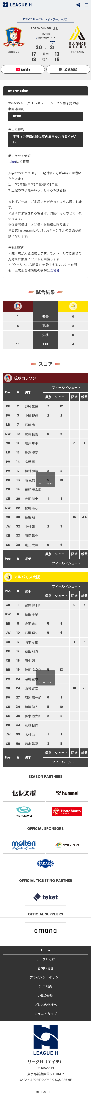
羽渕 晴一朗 (33, 697)
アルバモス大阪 (22, 577)
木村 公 (30, 734)
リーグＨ (17, 4)
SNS (78, 5)
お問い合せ (46, 968)
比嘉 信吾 (31, 434)
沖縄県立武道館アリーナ (46, 37)
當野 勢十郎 (33, 605)
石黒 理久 (31, 632)
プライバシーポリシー (46, 977)
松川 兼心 (31, 508)
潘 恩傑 (30, 480)
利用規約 (45, 986)
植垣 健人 (31, 706)
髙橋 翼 (30, 461)
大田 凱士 (31, 498)
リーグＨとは (45, 959)
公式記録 (70, 69)
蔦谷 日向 (31, 725)
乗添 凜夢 (31, 452)
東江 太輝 (31, 545)
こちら (55, 270)
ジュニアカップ (45, 1013)
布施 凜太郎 (33, 489)
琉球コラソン (20, 378)
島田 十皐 (31, 614)
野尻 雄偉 (31, 406)
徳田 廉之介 (33, 669)
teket (12, 161)
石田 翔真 (31, 651)
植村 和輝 (31, 471)
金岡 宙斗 (31, 623)
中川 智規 (31, 415)
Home (45, 950)
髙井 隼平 (31, 443)
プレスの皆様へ (45, 1004)
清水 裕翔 (31, 743)
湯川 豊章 (31, 679)
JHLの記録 (45, 995)
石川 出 (30, 424)
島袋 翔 (30, 517)
